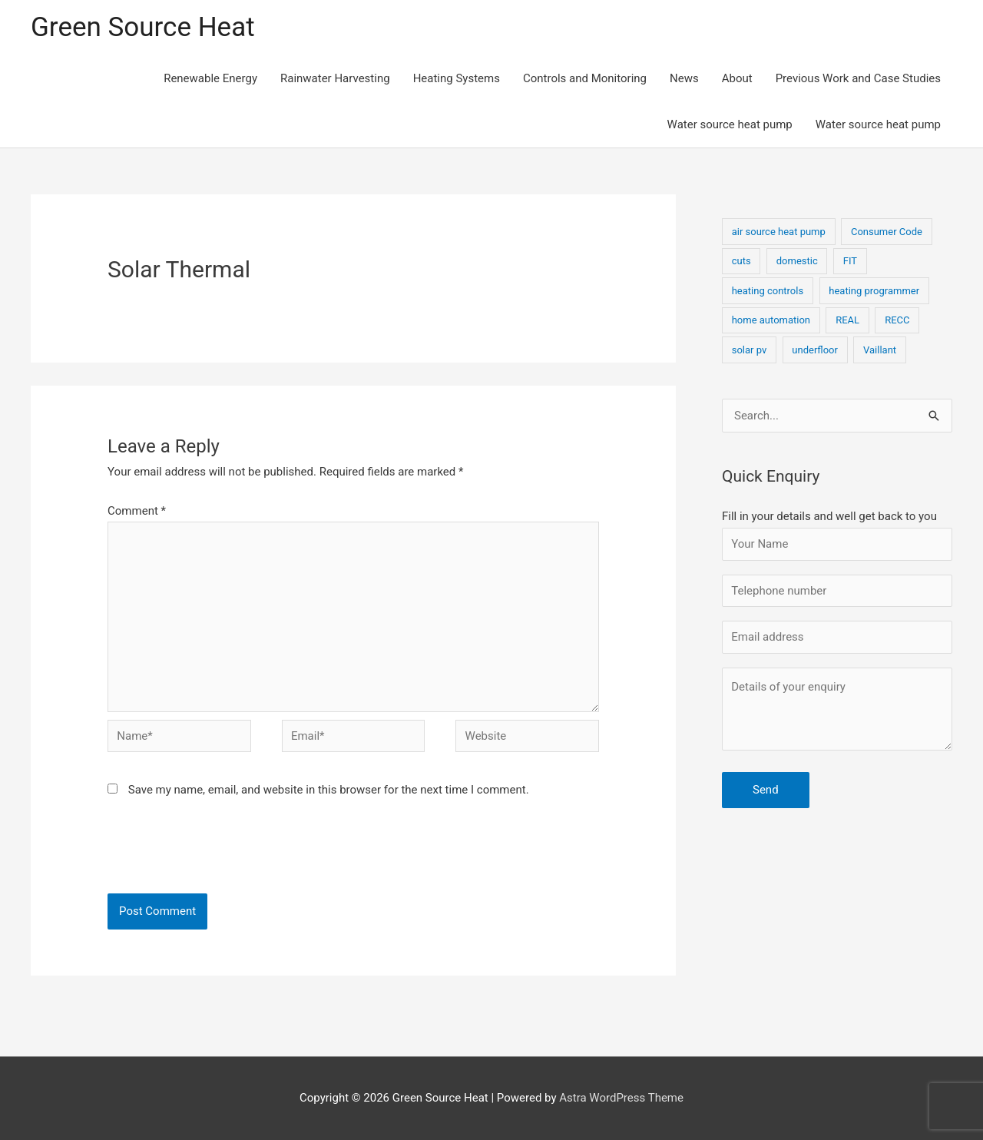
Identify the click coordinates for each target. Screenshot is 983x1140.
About (737, 78)
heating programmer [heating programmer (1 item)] (874, 291)
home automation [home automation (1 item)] (771, 320)
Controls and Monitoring (585, 78)
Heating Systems (456, 78)
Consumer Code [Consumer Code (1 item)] (886, 231)
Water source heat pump (730, 124)
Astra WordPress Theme (621, 1098)
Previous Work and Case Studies (858, 78)
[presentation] (212, 856)
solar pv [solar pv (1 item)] (749, 350)
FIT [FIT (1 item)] (850, 261)
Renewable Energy (210, 78)
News (684, 78)
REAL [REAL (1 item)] (847, 320)
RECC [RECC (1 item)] (897, 320)
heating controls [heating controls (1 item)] (767, 291)
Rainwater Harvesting (335, 78)
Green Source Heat (143, 27)
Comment (137, 511)
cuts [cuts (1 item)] (741, 261)
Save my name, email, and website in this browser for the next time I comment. (328, 790)
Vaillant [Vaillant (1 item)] (879, 350)
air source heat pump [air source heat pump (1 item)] (779, 231)
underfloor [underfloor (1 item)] (815, 350)
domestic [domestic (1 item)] (797, 261)
